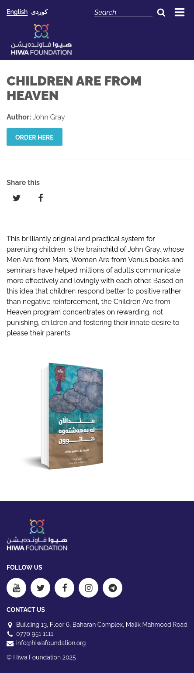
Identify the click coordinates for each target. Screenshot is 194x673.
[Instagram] (88, 588)
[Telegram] (112, 588)
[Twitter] (40, 588)
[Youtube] (16, 588)
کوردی (39, 11)
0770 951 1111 (34, 633)
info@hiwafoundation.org (51, 642)
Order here (34, 137)
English (17, 11)
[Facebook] (64, 588)
